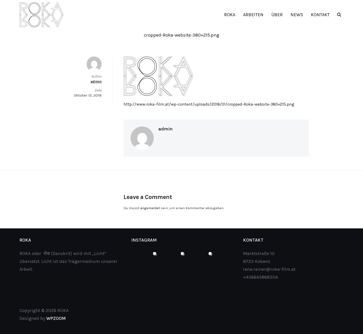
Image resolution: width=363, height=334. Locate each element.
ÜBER (277, 14)
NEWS (297, 14)
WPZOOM (56, 318)
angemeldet (150, 208)
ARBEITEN (253, 14)
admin (165, 129)
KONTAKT (320, 14)
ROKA (229, 14)
